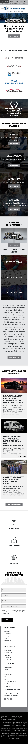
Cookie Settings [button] (11, 719)
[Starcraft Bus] (14, 81)
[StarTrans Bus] (14, 89)
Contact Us (7, 640)
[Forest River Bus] (4, 1)
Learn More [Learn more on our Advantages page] (14, 173)
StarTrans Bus (8, 660)
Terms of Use (18, 718)
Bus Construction (9, 684)
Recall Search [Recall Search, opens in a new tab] (8, 686)
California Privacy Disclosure (7, 718)
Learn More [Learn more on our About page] (14, 151)
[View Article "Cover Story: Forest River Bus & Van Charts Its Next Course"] (14, 467)
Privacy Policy (19, 716)
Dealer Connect (8, 674)
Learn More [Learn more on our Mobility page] (14, 193)
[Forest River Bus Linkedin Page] (11, 699)
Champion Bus (8, 650)
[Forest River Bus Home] (14, 9)
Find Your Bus (14, 357)
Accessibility (4, 719)
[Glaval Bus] (14, 73)
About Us (7, 631)
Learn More (14, 245)
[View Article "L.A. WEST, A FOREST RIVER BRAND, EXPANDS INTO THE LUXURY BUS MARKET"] (14, 385)
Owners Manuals (9, 672)
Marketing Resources (10, 681)
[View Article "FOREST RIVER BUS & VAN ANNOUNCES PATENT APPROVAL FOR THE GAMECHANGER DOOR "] (14, 426)
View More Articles (14, 504)
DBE (5, 676)
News (6, 679)
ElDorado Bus (8, 652)
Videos (6, 669)
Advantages (7, 633)
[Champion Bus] (14, 58)
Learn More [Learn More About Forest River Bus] (14, 36)
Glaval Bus (7, 655)
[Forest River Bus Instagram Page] (8, 699)
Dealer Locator (8, 667)
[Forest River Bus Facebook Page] (5, 699)
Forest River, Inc (8, 643)
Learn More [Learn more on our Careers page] (14, 216)
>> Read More (22, 416)
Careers (6, 638)
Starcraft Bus (8, 657)
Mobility (6, 636)
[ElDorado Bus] (14, 65)
